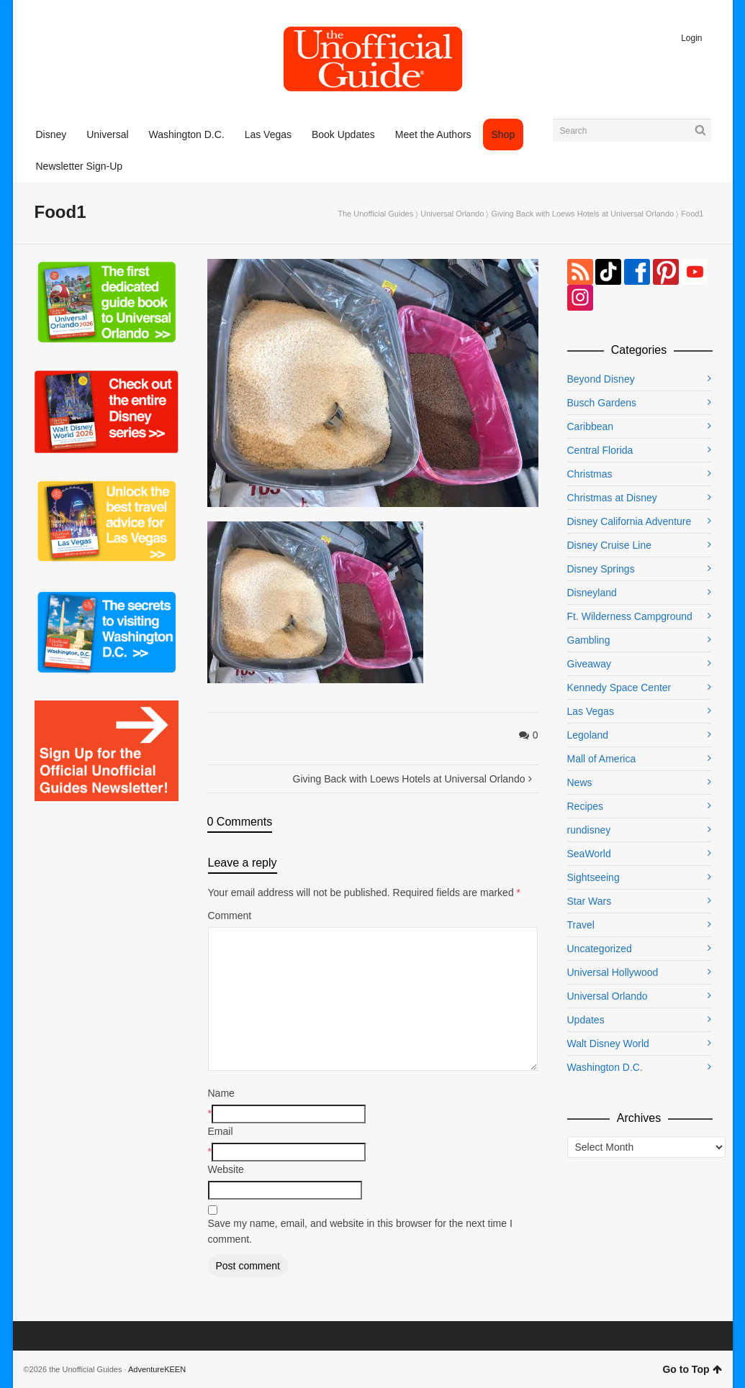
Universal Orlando (452, 213)
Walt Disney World (608, 1043)
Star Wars (589, 901)
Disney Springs (601, 569)
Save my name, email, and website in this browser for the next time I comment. (360, 1231)
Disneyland (592, 592)
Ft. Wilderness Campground (629, 616)
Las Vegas (590, 711)
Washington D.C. (605, 1067)
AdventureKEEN (157, 1369)
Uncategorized (599, 948)
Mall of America (601, 758)
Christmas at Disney (612, 497)
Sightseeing (593, 877)
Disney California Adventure (629, 521)
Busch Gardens (602, 402)
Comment (230, 915)
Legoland (588, 735)
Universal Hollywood (613, 972)
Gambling (588, 640)
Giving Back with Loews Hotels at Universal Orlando (582, 213)
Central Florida (600, 450)
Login (691, 38)
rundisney (589, 830)
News (579, 782)
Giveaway (589, 664)
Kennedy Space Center (619, 687)
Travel (581, 925)
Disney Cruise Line (609, 545)
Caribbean (590, 426)
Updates (586, 1020)
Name (221, 1093)
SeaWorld (589, 853)
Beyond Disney (601, 379)
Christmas (590, 474)
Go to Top (691, 1369)
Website (226, 1169)
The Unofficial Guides (375, 213)
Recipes (585, 806)
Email (220, 1131)
